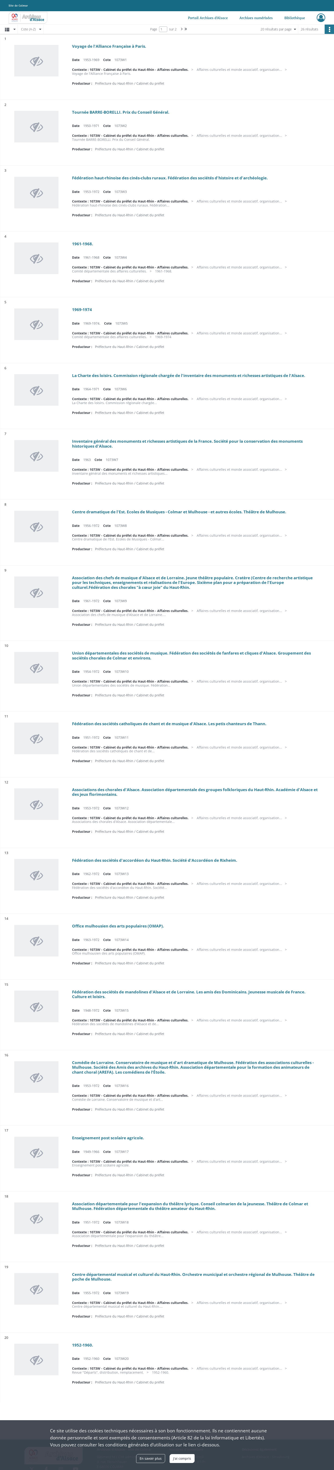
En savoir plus (151, 1458)
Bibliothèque (294, 17)
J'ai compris (182, 1458)
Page (153, 29)
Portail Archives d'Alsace (208, 17)
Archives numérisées (256, 17)
